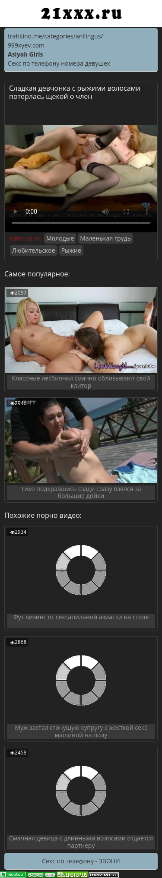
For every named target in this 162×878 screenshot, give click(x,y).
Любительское (33, 250)
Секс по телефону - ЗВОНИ (81, 861)
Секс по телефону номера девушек (59, 63)
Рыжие (71, 250)
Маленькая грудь (105, 238)
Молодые (60, 238)
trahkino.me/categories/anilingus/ (55, 36)
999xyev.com (26, 45)
